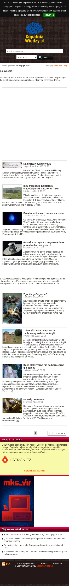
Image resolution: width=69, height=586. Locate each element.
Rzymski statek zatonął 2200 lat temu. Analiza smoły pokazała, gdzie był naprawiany (35, 553)
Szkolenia (57, 563)
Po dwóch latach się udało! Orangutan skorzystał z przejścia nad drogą (33, 546)
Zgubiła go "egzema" (35, 294)
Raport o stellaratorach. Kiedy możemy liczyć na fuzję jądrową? (33, 534)
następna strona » (57, 433)
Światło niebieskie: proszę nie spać (43, 213)
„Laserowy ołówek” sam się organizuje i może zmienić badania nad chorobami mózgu (34, 539)
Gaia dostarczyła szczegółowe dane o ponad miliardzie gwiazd (44, 244)
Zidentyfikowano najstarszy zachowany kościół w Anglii (39, 332)
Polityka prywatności (26, 563)
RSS (8, 564)
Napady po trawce (33, 399)
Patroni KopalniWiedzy (34, 471)
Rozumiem (49, 15)
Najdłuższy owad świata (37, 163)
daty (65, 66)
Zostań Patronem (12, 439)
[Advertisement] (34, 123)
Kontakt (44, 563)
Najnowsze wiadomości (16, 529)
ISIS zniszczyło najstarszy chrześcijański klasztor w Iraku (41, 187)
